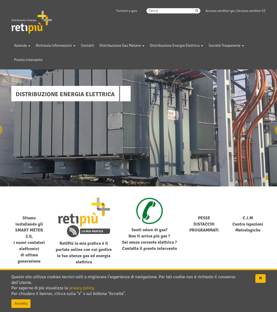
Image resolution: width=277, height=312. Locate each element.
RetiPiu (26, 13)
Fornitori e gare (126, 11)
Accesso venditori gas (220, 11)
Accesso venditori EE (251, 11)
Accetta (21, 303)
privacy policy (81, 288)
